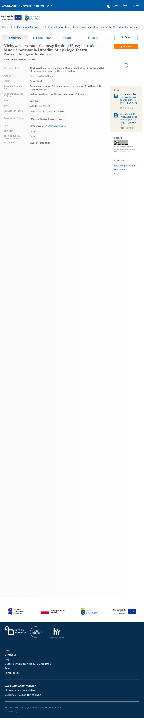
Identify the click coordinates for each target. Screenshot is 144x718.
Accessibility (11, 711)
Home (5, 27)
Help (7, 659)
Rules (7, 668)
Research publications (59, 27)
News (7, 650)
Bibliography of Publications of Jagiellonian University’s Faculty (28, 27)
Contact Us (10, 655)
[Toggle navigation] (141, 18)
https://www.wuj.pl (57, 126)
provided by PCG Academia (37, 664)
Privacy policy (12, 673)
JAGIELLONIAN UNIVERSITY (20, 686)
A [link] (113, 6)
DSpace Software (13, 664)
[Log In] (125, 5)
